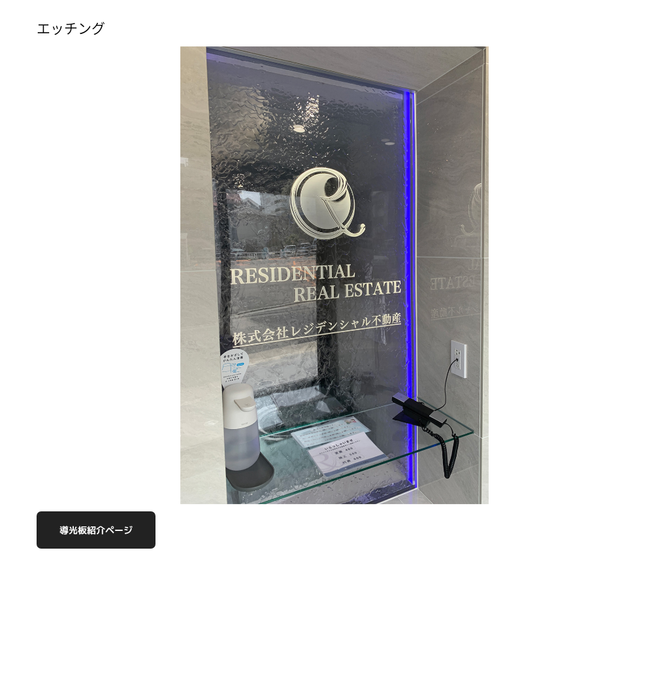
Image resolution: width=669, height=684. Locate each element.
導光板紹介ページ (96, 530)
